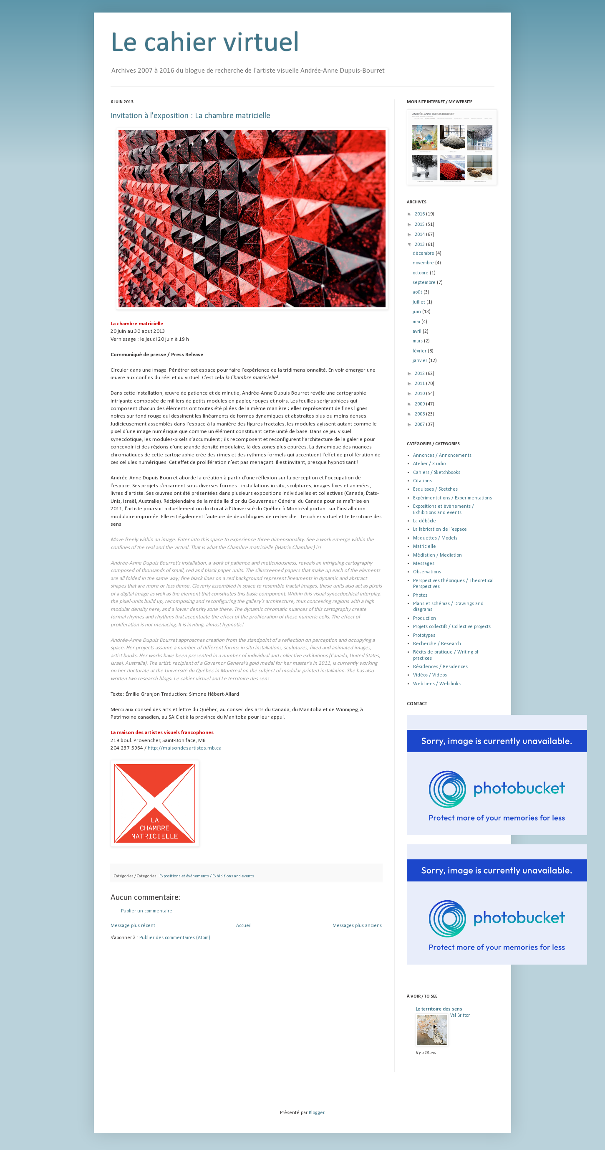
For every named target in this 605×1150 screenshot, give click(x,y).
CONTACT (417, 704)
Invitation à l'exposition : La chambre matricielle (190, 116)
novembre (424, 263)
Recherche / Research (437, 643)
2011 (420, 383)
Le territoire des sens (439, 1009)
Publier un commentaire (146, 911)
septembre (425, 282)
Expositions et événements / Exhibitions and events (206, 876)
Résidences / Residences (440, 666)
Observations (427, 572)
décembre (424, 253)
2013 (420, 244)
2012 (420, 373)
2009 (420, 404)
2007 (420, 424)
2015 (420, 224)
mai (417, 321)
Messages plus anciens (357, 925)
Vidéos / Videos (430, 675)
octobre (421, 273)
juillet (419, 302)
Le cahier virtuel (205, 43)
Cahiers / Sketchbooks (436, 472)
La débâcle (424, 521)
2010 (420, 393)
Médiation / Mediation (437, 555)
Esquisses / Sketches (435, 489)
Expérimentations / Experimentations (452, 498)
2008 (420, 414)
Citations (422, 481)
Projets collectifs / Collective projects (452, 626)
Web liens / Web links (437, 683)
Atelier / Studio (429, 463)
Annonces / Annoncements (442, 455)
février (420, 351)
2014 (420, 234)
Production (424, 618)
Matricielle (424, 546)
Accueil (244, 925)
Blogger (316, 1112)
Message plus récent (133, 925)
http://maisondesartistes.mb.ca (185, 748)
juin (417, 311)
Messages (423, 563)
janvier (421, 360)
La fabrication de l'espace (440, 529)
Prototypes (424, 635)
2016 (420, 214)
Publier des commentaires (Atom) (174, 937)
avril (418, 331)
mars (418, 341)
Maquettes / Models (435, 538)
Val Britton (460, 1015)
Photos (420, 595)
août (418, 292)
